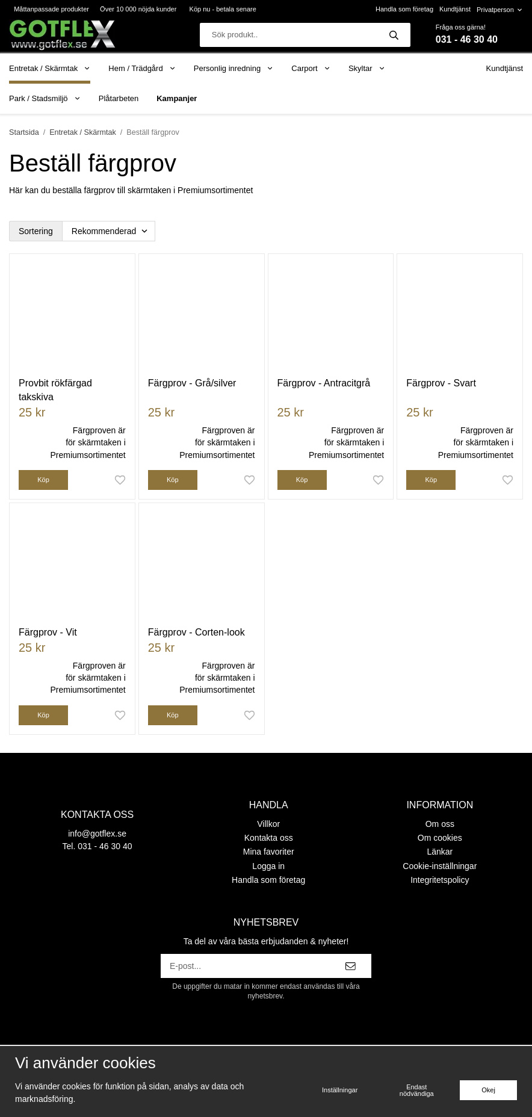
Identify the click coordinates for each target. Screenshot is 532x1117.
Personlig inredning (233, 68)
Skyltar (366, 68)
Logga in (268, 866)
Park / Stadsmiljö (45, 98)
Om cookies (440, 838)
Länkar (440, 851)
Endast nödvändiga (417, 1090)
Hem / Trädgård (142, 68)
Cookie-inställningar (440, 866)
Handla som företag (404, 9)
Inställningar (339, 1090)
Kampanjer (176, 98)
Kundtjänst (455, 9)
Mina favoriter (268, 851)
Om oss (439, 824)
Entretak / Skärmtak (49, 68)
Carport (310, 68)
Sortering (36, 231)
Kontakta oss (268, 838)
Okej (488, 1090)
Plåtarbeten (119, 98)
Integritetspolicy (439, 880)
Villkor (268, 824)
